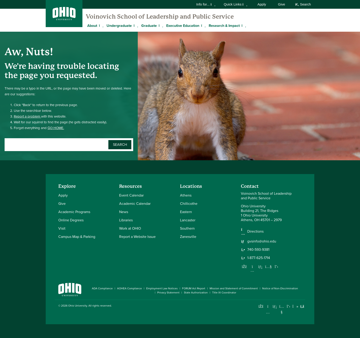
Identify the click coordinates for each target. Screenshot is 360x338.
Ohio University (77, 306)
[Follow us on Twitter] (276, 266)
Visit (61, 228)
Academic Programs (74, 211)
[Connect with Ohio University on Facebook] (261, 306)
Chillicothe (188, 203)
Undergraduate (119, 25)
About (92, 25)
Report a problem (27, 116)
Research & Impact (224, 25)
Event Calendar (131, 195)
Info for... (206, 4)
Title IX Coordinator (224, 292)
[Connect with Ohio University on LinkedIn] (275, 306)
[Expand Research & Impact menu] (243, 25)
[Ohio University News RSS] (302, 306)
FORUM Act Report (193, 288)
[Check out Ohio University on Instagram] (268, 312)
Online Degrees (71, 220)
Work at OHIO (130, 228)
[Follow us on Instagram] (252, 270)
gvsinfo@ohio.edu (261, 241)
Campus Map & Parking (76, 236)
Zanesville (188, 236)
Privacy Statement (168, 292)
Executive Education (182, 25)
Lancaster (187, 220)
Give (281, 4)
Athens (185, 195)
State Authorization (196, 292)
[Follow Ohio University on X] (288, 306)
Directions (255, 231)
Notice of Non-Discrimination (280, 288)
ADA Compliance (102, 288)
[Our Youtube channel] (268, 266)
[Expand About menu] (100, 25)
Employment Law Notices (162, 288)
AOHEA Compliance (129, 288)
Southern (187, 228)
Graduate (149, 25)
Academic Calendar (135, 203)
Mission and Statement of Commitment (234, 288)
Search (303, 4)
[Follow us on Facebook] (244, 266)
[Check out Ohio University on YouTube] (281, 309)
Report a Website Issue (137, 236)
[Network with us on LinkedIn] (260, 266)
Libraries (126, 220)
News (123, 211)
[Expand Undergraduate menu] (135, 25)
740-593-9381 (258, 249)
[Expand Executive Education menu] (202, 25)
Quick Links (235, 4)
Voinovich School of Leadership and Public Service (160, 16)
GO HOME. (56, 127)
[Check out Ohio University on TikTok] (295, 306)
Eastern (186, 211)
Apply (261, 4)
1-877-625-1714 (258, 258)
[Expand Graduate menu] (160, 25)
